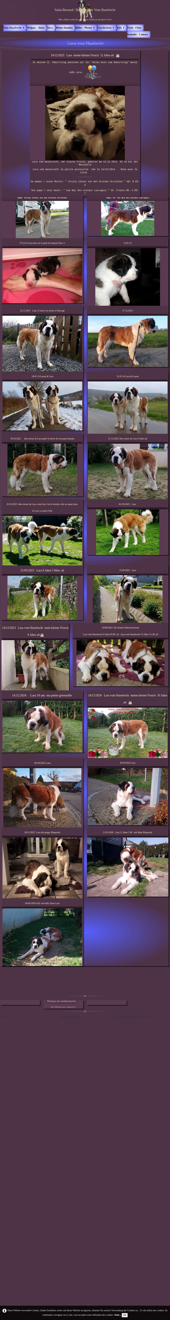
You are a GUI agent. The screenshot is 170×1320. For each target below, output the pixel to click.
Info (121, 27)
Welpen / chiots (35, 27)
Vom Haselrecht (13, 27)
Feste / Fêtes (134, 27)
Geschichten (106, 27)
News (50, 27)
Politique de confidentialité (61, 1001)
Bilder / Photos (85, 27)
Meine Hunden (64, 27)
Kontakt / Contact (137, 34)
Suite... (117, 1315)
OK (124, 1315)
